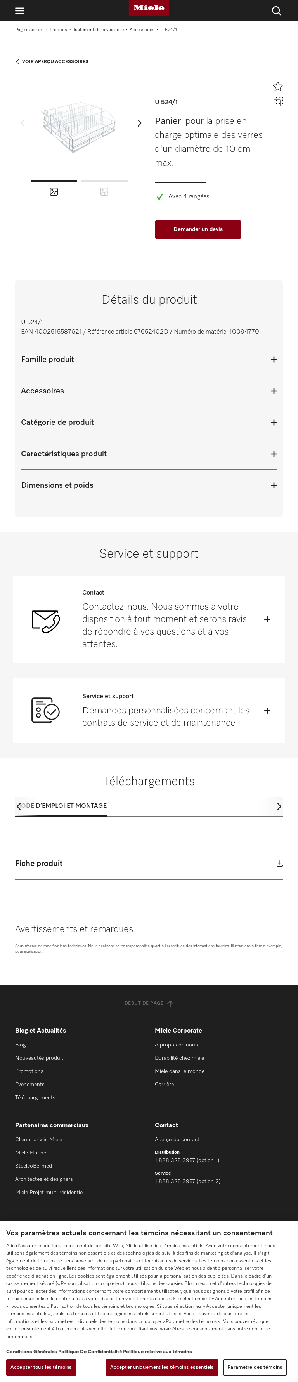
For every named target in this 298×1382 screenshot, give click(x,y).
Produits (58, 30)
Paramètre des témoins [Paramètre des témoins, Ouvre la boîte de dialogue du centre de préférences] (254, 1367)
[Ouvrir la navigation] (19, 10)
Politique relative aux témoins (157, 1351)
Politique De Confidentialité (90, 1351)
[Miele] (149, 8)
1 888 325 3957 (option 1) (187, 1160)
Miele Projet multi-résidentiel (49, 1192)
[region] (149, 1301)
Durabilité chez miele (179, 1058)
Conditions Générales (31, 1351)
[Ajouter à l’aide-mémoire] (278, 86)
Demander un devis (198, 229)
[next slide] (139, 123)
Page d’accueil (29, 30)
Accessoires (142, 30)
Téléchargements (35, 1097)
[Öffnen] (267, 619)
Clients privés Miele (38, 1139)
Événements (30, 1084)
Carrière (164, 1084)
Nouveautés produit (39, 1058)
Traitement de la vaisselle (98, 30)
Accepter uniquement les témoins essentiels (162, 1367)
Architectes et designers (44, 1179)
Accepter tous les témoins (41, 1367)
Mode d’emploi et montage (61, 806)
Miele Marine (30, 1153)
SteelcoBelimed (33, 1166)
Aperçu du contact (177, 1139)
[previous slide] (22, 123)
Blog (20, 1045)
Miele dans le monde (179, 1071)
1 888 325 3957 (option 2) (188, 1181)
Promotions (29, 1071)
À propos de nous (176, 1045)
